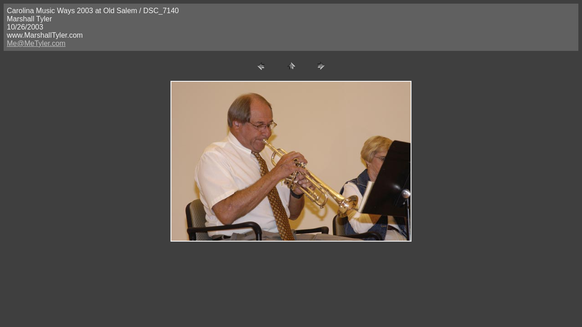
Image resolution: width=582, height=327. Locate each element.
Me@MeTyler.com (36, 43)
